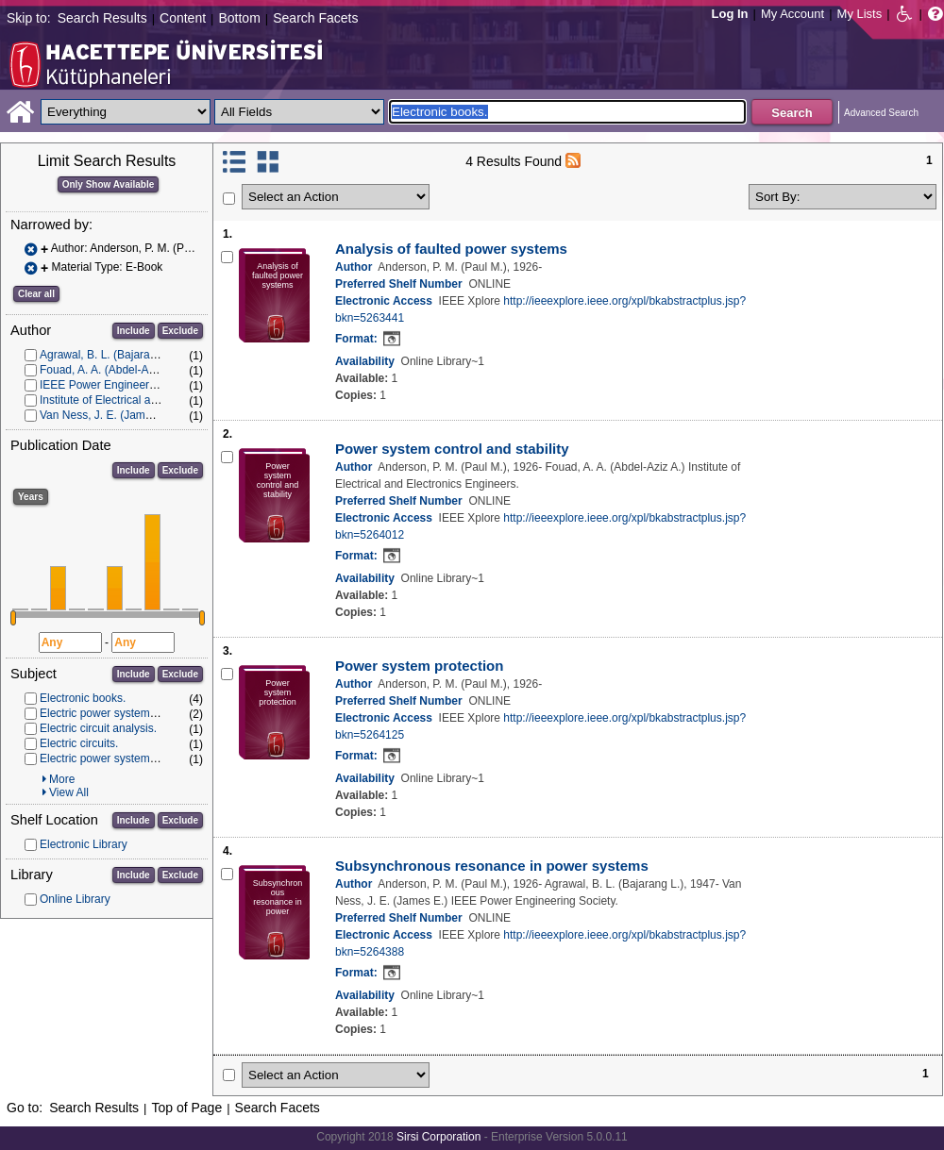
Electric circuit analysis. (98, 728)
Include (133, 330)
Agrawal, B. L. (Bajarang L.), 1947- (127, 354)
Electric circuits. (79, 743)
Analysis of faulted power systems (451, 249)
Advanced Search (881, 113)
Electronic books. (83, 698)
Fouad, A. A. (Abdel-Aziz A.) (109, 369)
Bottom (239, 17)
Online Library (75, 899)
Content (183, 17)
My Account (792, 14)
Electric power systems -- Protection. (132, 713)
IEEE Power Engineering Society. (123, 385)
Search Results (102, 17)
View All (69, 792)
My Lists (860, 14)
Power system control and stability (452, 449)
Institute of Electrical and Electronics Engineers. (159, 400)
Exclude (180, 330)
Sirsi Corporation (438, 1136)
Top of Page (186, 1107)
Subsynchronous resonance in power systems (492, 866)
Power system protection (419, 666)
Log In (730, 14)
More (62, 779)
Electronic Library (83, 844)
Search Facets (315, 17)
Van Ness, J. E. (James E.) (107, 415)
